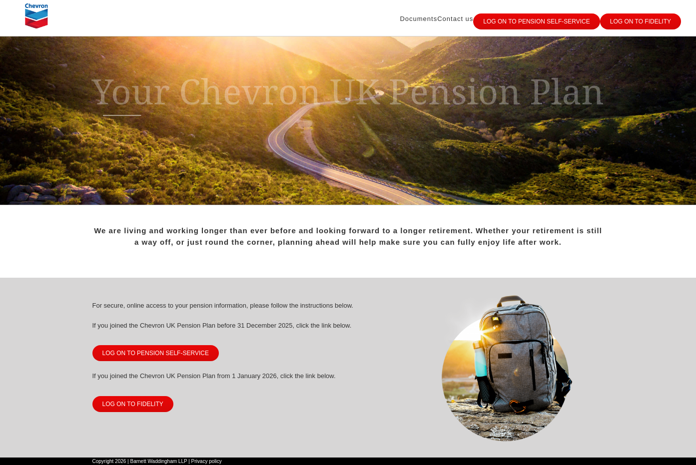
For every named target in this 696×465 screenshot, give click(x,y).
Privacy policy (206, 461)
